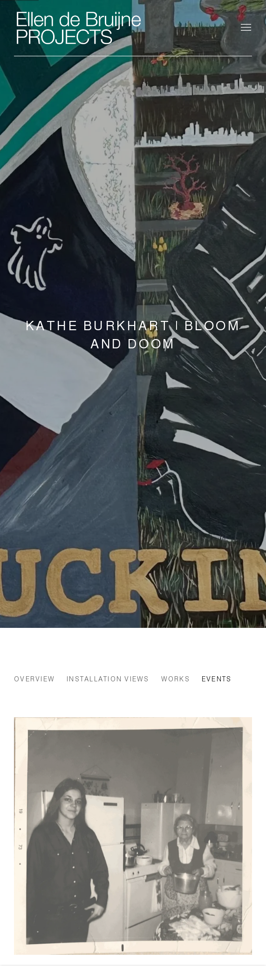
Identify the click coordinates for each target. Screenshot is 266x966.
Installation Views (108, 679)
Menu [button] (245, 28)
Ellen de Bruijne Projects (107, 28)
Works (175, 679)
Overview (34, 679)
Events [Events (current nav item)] (217, 679)
